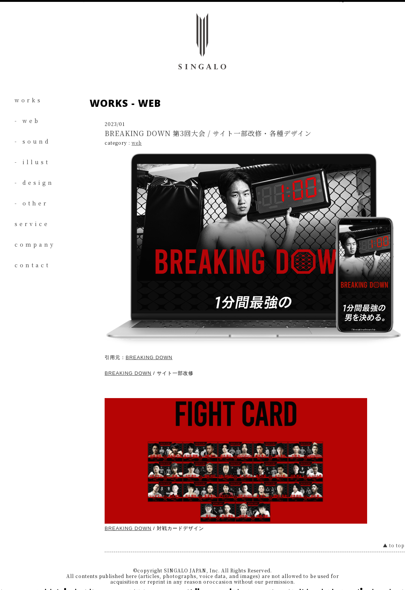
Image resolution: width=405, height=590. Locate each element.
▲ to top (394, 545)
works (28, 100)
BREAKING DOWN (149, 357)
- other (31, 203)
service (32, 224)
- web (27, 120)
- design (34, 182)
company (35, 244)
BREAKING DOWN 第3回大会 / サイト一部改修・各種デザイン (208, 133)
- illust (32, 162)
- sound (33, 141)
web (137, 142)
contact (32, 265)
